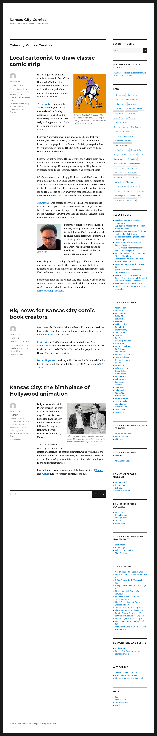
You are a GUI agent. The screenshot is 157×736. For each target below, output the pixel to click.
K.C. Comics (15, 82)
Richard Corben (121, 398)
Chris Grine (43, 342)
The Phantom (43, 203)
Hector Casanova (121, 150)
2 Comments (15, 440)
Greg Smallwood (122, 357)
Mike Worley (120, 390)
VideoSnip (131, 200)
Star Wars (141, 191)
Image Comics (120, 154)
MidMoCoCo (134, 177)
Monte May (120, 393)
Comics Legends (17, 421)
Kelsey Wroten (120, 164)
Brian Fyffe (120, 327)
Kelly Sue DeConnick (124, 550)
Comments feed (122, 702)
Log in (118, 697)
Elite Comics (136, 127)
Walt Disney (120, 523)
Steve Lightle (119, 196)
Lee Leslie (118, 173)
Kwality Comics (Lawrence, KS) (128, 613)
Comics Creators (17, 342)
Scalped (117, 191)
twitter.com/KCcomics (122, 76)
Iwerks (45, 473)
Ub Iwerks (20, 433)
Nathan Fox (119, 182)
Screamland (129, 191)
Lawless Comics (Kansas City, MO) (129, 616)
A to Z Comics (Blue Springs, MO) (129, 572)
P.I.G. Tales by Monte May (126, 675)
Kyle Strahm (132, 168)
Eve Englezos (121, 352)
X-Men (18, 351)
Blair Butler (118, 109)
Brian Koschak (121, 482)
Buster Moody (121, 330)
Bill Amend (120, 319)
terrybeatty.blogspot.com (50, 290)
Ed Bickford (120, 349)
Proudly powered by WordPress (42, 724)
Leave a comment (17, 354)
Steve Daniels (121, 401)
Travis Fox (119, 412)
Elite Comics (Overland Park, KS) (129, 610)
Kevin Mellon (134, 164)
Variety (65, 353)
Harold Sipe (120, 548)
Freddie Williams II (121, 132)
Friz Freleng (120, 512)
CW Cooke (130, 118)
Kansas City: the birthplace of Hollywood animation (50, 390)
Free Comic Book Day (123, 136)
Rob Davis (134, 186)
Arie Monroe (131, 99)
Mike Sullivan (121, 387)
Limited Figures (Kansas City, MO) (129, 619)
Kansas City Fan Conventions (127, 651)
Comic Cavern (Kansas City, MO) (128, 608)
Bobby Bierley (121, 324)
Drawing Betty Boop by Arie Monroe (130, 275)
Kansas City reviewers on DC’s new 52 (131, 278)
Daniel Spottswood (122, 122)
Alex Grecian (132, 95)
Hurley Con (120, 648)
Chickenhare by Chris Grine (126, 673)
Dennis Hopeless (46, 360)
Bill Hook (132, 104)
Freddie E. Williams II (124, 354)
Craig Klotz (118, 118)
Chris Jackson (131, 113)
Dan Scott (119, 338)
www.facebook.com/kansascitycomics (129, 73)
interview (133, 154)
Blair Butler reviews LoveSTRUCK (129, 283)
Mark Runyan (130, 173)
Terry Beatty (43, 104)
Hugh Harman (121, 515)
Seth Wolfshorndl (122, 491)
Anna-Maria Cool (122, 461)
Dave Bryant (120, 343)
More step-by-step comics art (128, 281)
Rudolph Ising (121, 518)
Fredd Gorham (121, 436)
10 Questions (119, 95)
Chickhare (14, 345)
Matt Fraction (121, 553)
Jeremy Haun (121, 485)
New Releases (24, 97)
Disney (99, 470)
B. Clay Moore (120, 104)
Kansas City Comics (28, 19)
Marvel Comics (120, 177)
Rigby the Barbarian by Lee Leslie (129, 678)
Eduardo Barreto (17, 104)
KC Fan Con (132, 159)
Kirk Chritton (119, 168)
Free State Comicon (122, 141)
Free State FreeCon (122, 145)
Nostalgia (22, 424)
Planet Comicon (48, 283)
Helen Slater (136, 150)
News (12, 100)
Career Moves (16, 89)
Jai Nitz (142, 154)
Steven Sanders (134, 196)
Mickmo (118, 385)
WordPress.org (121, 705)
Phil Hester (130, 182)
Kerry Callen (120, 371)
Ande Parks (119, 99)
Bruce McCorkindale (135, 109)
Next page (102, 497)
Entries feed (120, 700)
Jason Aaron (43, 327)
